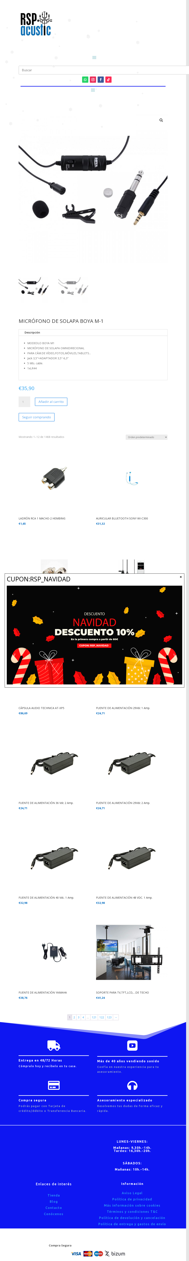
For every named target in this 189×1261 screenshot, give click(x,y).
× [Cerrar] (181, 576)
